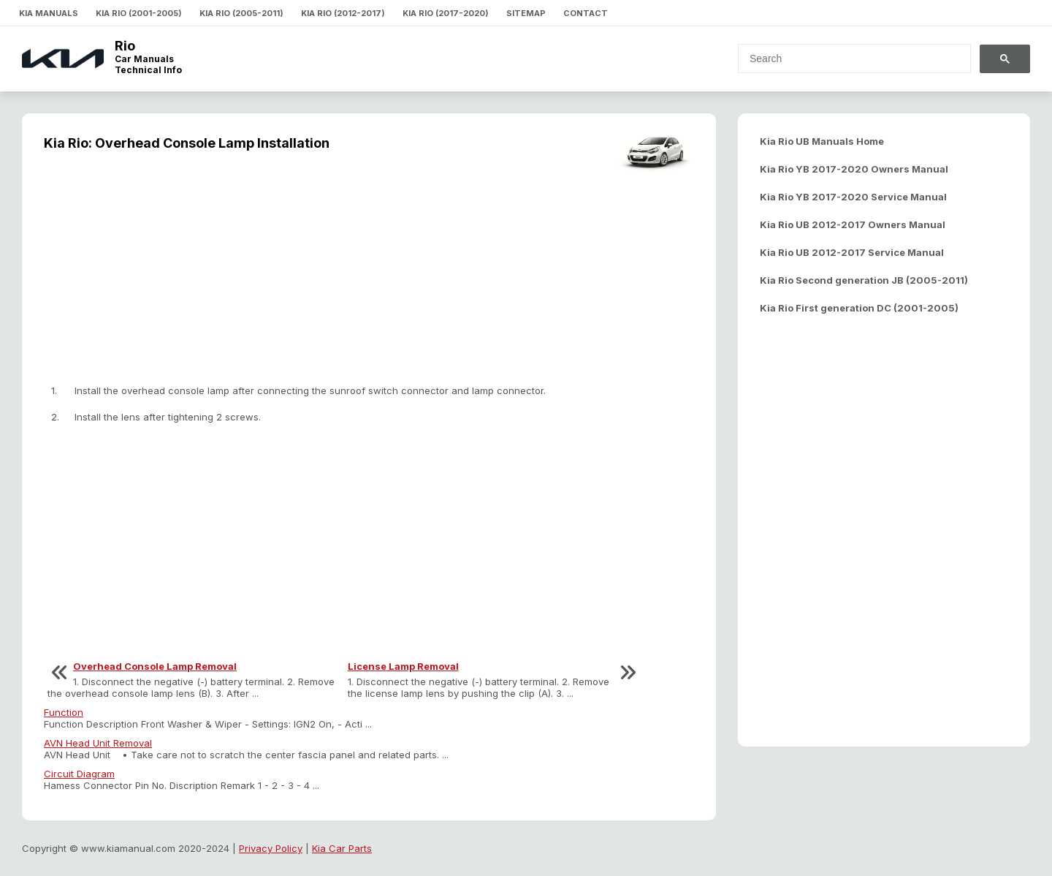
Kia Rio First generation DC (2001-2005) (859, 308)
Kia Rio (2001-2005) (139, 13)
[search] (846, 58)
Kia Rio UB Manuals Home (822, 141)
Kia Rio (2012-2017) (343, 13)
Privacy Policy (270, 848)
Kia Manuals (48, 13)
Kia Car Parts (342, 848)
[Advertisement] (369, 275)
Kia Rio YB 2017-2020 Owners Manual (854, 169)
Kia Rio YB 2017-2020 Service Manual (853, 197)
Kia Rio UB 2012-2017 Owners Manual (852, 224)
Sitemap (526, 13)
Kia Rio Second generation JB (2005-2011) (864, 280)
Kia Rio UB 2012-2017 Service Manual (852, 252)
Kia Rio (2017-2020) (446, 13)
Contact (585, 13)
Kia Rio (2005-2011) (241, 13)
